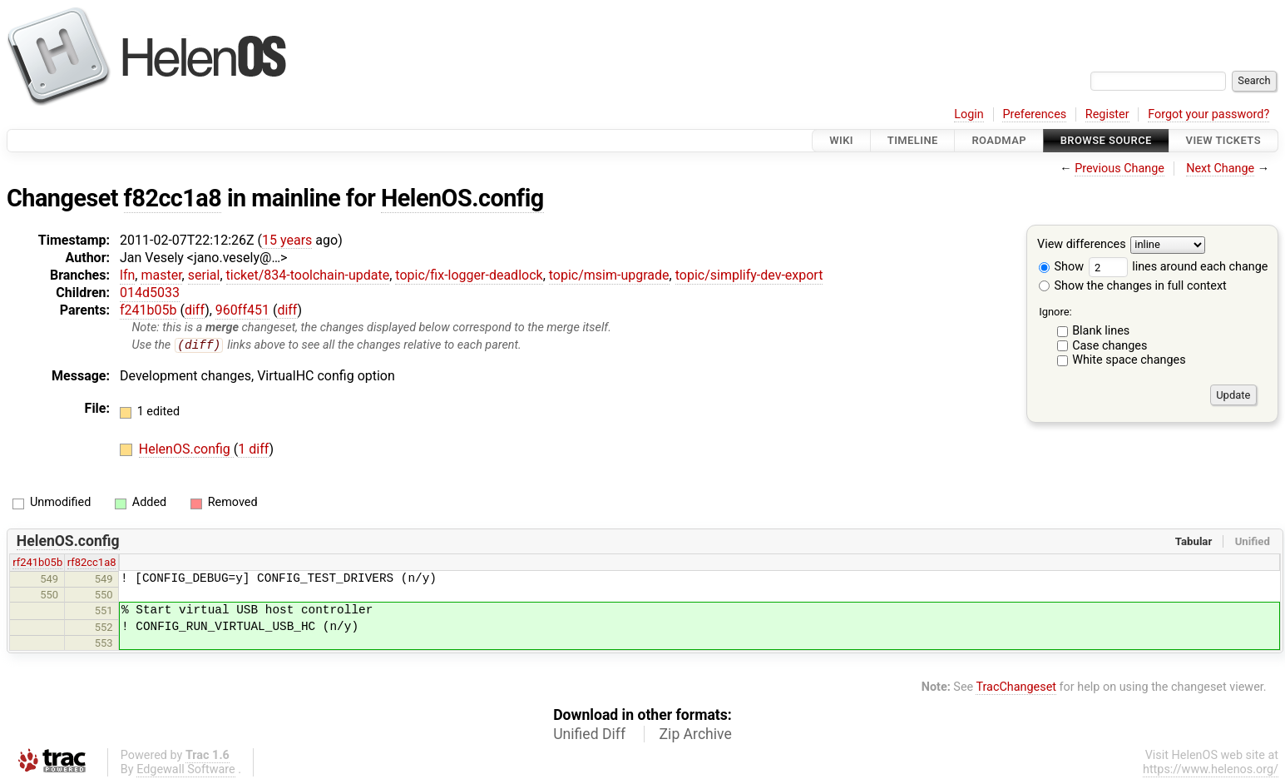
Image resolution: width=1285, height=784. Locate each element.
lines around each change (1178, 267)
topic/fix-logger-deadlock (468, 275)
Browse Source (1106, 140)
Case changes (1109, 346)
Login (969, 114)
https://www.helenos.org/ (1210, 769)
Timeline (912, 140)
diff (195, 310)
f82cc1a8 (173, 198)
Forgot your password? (1208, 114)
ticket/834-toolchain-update (308, 275)
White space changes (1129, 360)
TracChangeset (1016, 688)
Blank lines (1100, 331)
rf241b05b (37, 563)
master (161, 275)
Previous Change (1119, 168)
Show (1061, 267)
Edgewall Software (185, 769)
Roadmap (998, 140)
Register (1107, 114)
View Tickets (1223, 140)
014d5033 (150, 292)
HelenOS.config (462, 198)
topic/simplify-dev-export (749, 275)
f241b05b (148, 310)
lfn (127, 275)
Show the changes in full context (1133, 286)
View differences (1081, 245)
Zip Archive (696, 734)
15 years (287, 240)
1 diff (253, 450)
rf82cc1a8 (91, 563)
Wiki (841, 140)
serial (204, 275)
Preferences (1034, 114)
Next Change (1220, 168)
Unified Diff (589, 734)
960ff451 (242, 310)
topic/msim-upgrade (609, 275)
